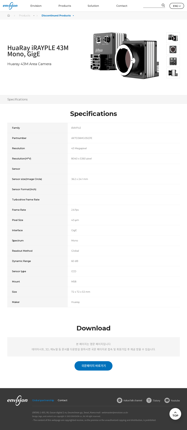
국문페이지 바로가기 (93, 366)
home (8, 16)
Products (24, 15)
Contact (62, 400)
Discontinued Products (56, 15)
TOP (175, 415)
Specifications (17, 99)
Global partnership (43, 400)
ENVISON (10, 6)
